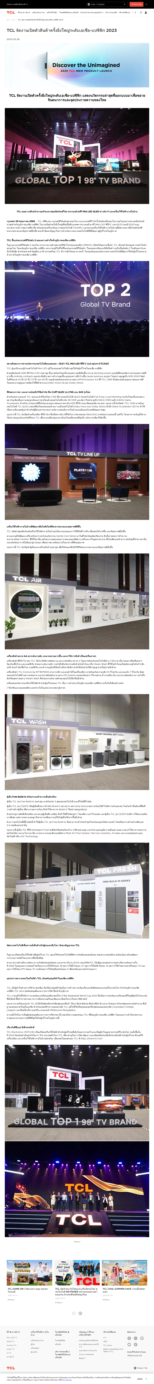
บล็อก (105, 1341)
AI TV (9, 1353)
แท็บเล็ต (58, 1344)
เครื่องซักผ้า (35, 1348)
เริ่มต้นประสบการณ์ (134, 1355)
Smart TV (11, 1349)
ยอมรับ (139, 1379)
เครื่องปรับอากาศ (37, 1340)
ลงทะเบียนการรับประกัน (88, 1350)
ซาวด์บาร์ (10, 1357)
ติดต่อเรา (82, 1358)
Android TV (11, 1345)
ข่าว (14, 20)
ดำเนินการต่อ (136, 4)
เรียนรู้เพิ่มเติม (67, 1380)
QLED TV (11, 1341)
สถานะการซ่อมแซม (86, 1354)
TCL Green (107, 1345)
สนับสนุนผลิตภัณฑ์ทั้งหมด (88, 1340)
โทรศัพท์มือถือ (60, 1340)
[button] (80, 1313)
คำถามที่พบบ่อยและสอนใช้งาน (89, 1345)
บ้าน (8, 20)
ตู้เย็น (33, 1344)
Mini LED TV (12, 1338)
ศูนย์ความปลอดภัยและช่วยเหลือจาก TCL (113, 1350)
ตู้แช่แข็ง (34, 1352)
